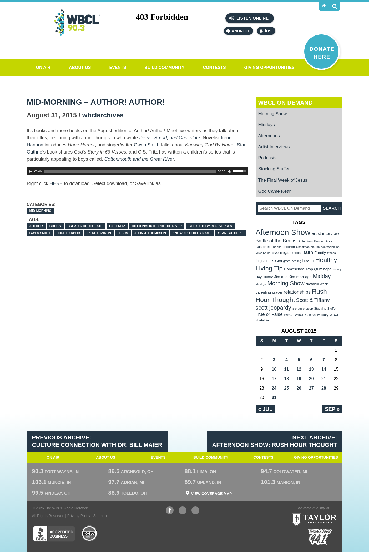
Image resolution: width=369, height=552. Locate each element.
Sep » (332, 409)
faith (308, 252)
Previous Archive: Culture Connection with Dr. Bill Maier (97, 441)
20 (311, 378)
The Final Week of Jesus (282, 180)
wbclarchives (103, 115)
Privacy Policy (78, 516)
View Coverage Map (211, 493)
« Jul (265, 409)
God (278, 261)
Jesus (123, 233)
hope (327, 269)
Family (320, 252)
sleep (309, 308)
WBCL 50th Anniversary (311, 315)
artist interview (325, 233)
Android (237, 31)
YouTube (182, 511)
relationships (297, 292)
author (36, 226)
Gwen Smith (147, 144)
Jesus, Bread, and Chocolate (169, 137)
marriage (304, 277)
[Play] (30, 171)
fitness (331, 252)
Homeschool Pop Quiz (303, 269)
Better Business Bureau (53, 533)
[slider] (130, 171)
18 (286, 378)
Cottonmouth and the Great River (139, 159)
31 (274, 397)
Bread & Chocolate (85, 226)
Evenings (280, 252)
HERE (56, 183)
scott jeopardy (273, 307)
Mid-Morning (40, 211)
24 (274, 388)
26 (299, 388)
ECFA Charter (90, 533)
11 (286, 369)
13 (311, 369)
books (55, 226)
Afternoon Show (283, 232)
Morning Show (272, 113)
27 (311, 388)
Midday (322, 276)
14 (323, 369)
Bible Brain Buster (310, 241)
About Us (80, 67)
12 (299, 369)
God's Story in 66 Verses (210, 226)
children (288, 247)
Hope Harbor (68, 233)
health (308, 260)
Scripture (298, 308)
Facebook (170, 511)
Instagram (195, 511)
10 (274, 369)
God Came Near (274, 191)
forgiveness (265, 261)
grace (286, 261)
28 (323, 388)
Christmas (303, 246)
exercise (296, 253)
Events (117, 67)
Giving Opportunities (269, 67)
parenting (263, 292)
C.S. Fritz (117, 226)
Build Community (164, 67)
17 (274, 378)
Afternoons (269, 135)
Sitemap (100, 516)
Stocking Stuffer (274, 168)
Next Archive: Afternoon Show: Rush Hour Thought (274, 441)
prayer (277, 292)
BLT (269, 246)
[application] (137, 171)
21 (323, 378)
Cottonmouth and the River (157, 226)
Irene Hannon (99, 233)
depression (328, 246)
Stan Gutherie (231, 233)
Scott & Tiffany (313, 300)
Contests (214, 67)
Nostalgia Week (317, 284)
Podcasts (267, 157)
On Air (43, 67)
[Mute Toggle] (229, 171)
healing (296, 261)
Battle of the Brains (276, 240)
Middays (266, 124)
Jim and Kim (284, 277)
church (315, 246)
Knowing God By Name (192, 233)
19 (299, 378)
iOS (265, 31)
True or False (269, 314)
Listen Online (249, 18)
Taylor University (323, 513)
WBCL (289, 315)
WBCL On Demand (285, 102)
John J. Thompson (150, 233)
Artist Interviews (274, 146)
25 (286, 388)
